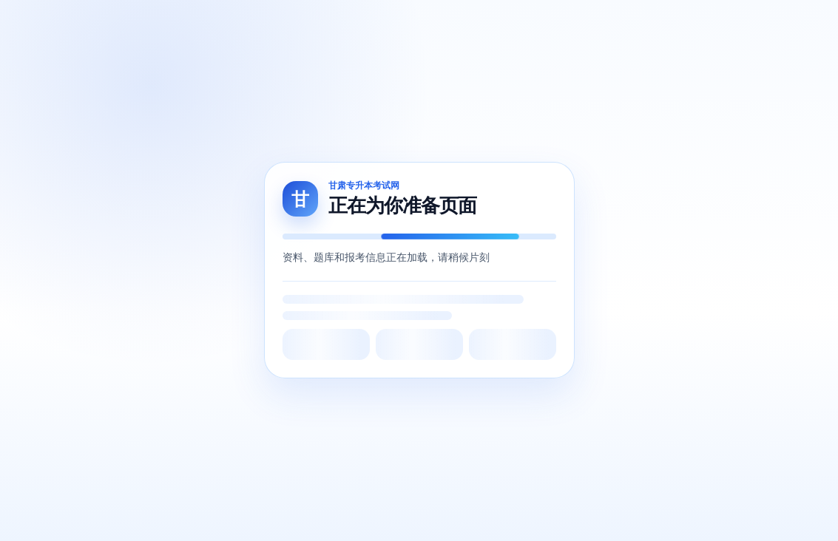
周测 (287, 23)
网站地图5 (524, 511)
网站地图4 (471, 511)
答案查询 (506, 23)
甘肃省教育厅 (271, 317)
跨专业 (398, 23)
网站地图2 (366, 511)
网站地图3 (419, 511)
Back (419, 159)
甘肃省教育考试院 (281, 292)
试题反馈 (618, 23)
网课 (216, 23)
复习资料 (449, 23)
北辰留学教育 (271, 343)
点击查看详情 (707, 396)
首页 (180, 23)
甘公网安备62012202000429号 (632, 496)
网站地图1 (314, 511)
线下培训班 (680, 23)
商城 (323, 17)
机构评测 (562, 23)
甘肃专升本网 (271, 368)
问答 (358, 23)
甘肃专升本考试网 (281, 394)
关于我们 (44, 292)
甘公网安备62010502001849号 (373, 496)
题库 (251, 23)
